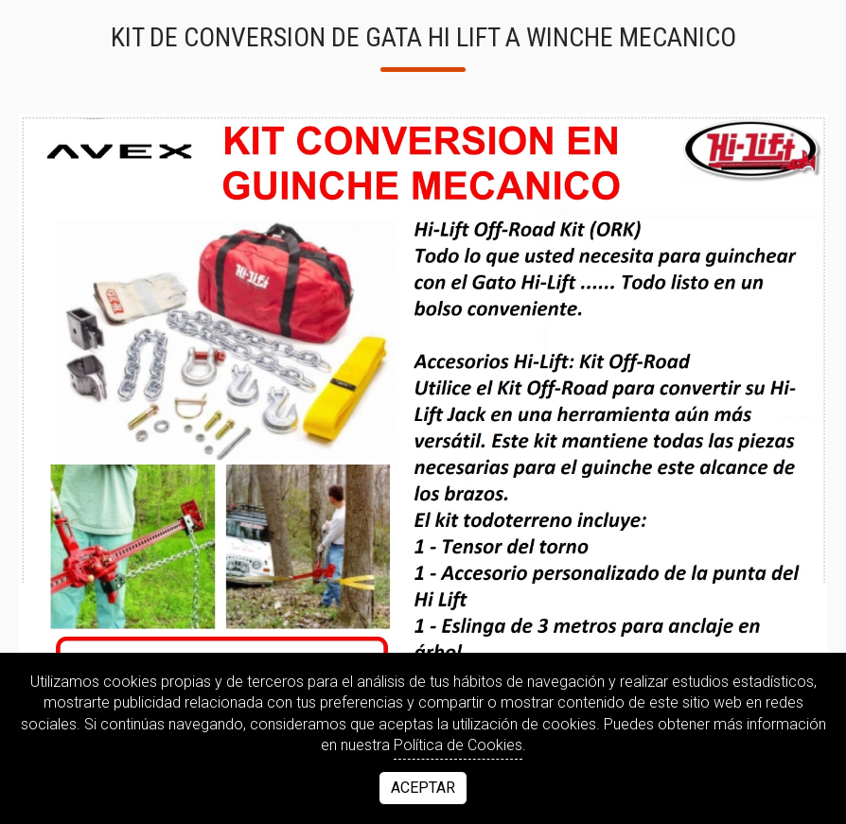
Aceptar (423, 788)
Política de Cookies (458, 745)
